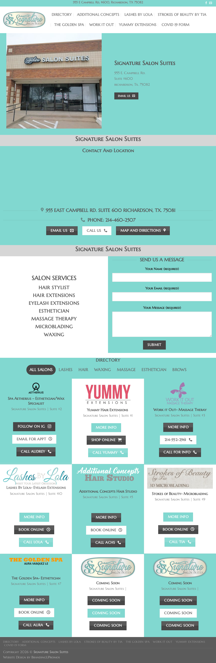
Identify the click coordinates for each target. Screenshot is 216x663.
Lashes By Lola (138, 14)
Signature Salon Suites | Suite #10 (36, 494)
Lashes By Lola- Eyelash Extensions (36, 487)
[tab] (41, 370)
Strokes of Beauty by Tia (182, 14)
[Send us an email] (210, 3)
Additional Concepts (98, 14)
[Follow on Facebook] (206, 3)
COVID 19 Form (175, 24)
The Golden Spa (69, 24)
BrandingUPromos (45, 657)
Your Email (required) (162, 288)
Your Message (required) (162, 308)
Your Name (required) (162, 269)
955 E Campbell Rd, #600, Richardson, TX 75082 (108, 2)
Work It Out (101, 24)
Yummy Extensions (138, 24)
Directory (62, 14)
